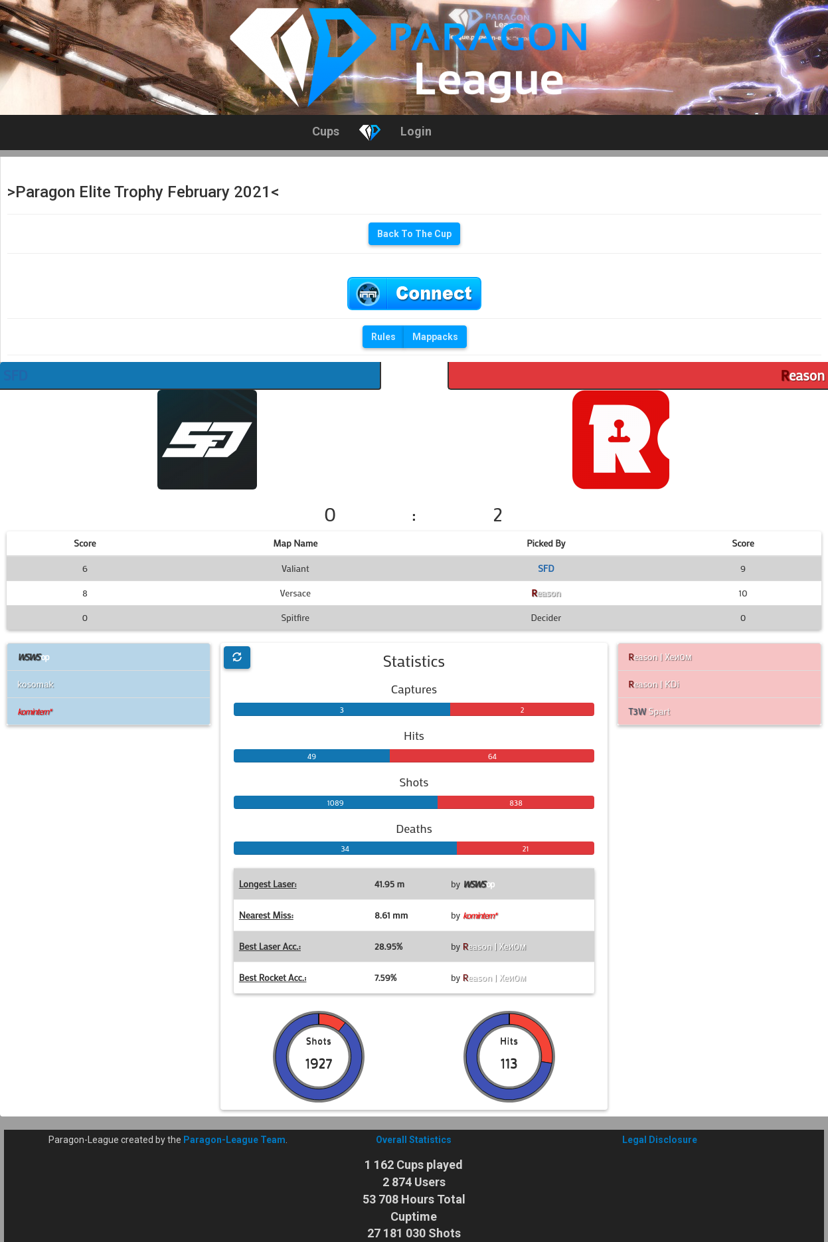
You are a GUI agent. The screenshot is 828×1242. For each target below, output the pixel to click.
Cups (325, 131)
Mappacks (435, 336)
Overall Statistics (414, 1139)
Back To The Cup (414, 233)
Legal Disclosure (659, 1139)
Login (416, 131)
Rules (383, 336)
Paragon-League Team (234, 1139)
